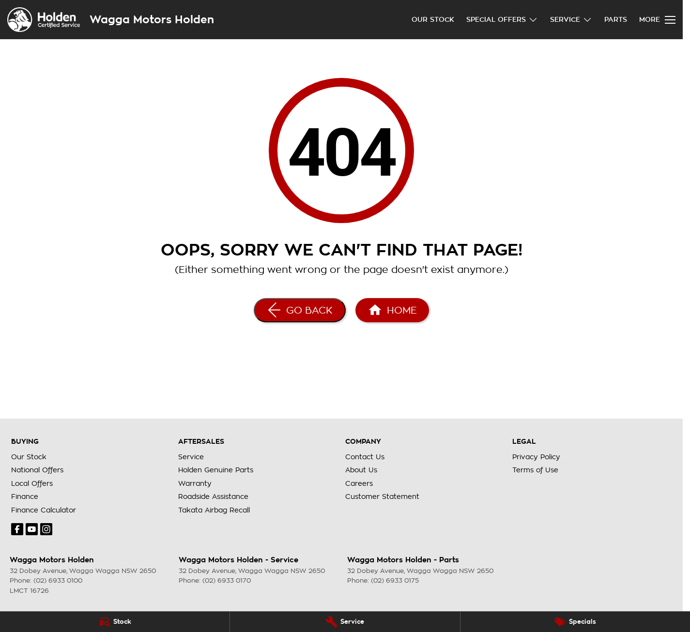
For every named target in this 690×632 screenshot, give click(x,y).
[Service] (345, 622)
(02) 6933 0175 (395, 580)
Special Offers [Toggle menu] (502, 19)
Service (191, 456)
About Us (361, 469)
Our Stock (433, 19)
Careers (359, 483)
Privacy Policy (536, 456)
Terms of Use (535, 469)
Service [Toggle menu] (571, 19)
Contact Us (364, 456)
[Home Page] (392, 310)
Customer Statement (382, 496)
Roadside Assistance (213, 496)
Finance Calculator (43, 510)
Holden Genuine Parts (215, 469)
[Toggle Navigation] (657, 20)
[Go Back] (300, 310)
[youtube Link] (32, 529)
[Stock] (115, 622)
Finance (24, 496)
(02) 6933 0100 (57, 580)
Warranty (195, 483)
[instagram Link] (46, 529)
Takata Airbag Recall (214, 510)
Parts (615, 19)
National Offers (37, 469)
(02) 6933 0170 (226, 580)
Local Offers (32, 483)
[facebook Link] (17, 529)
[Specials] (575, 622)
